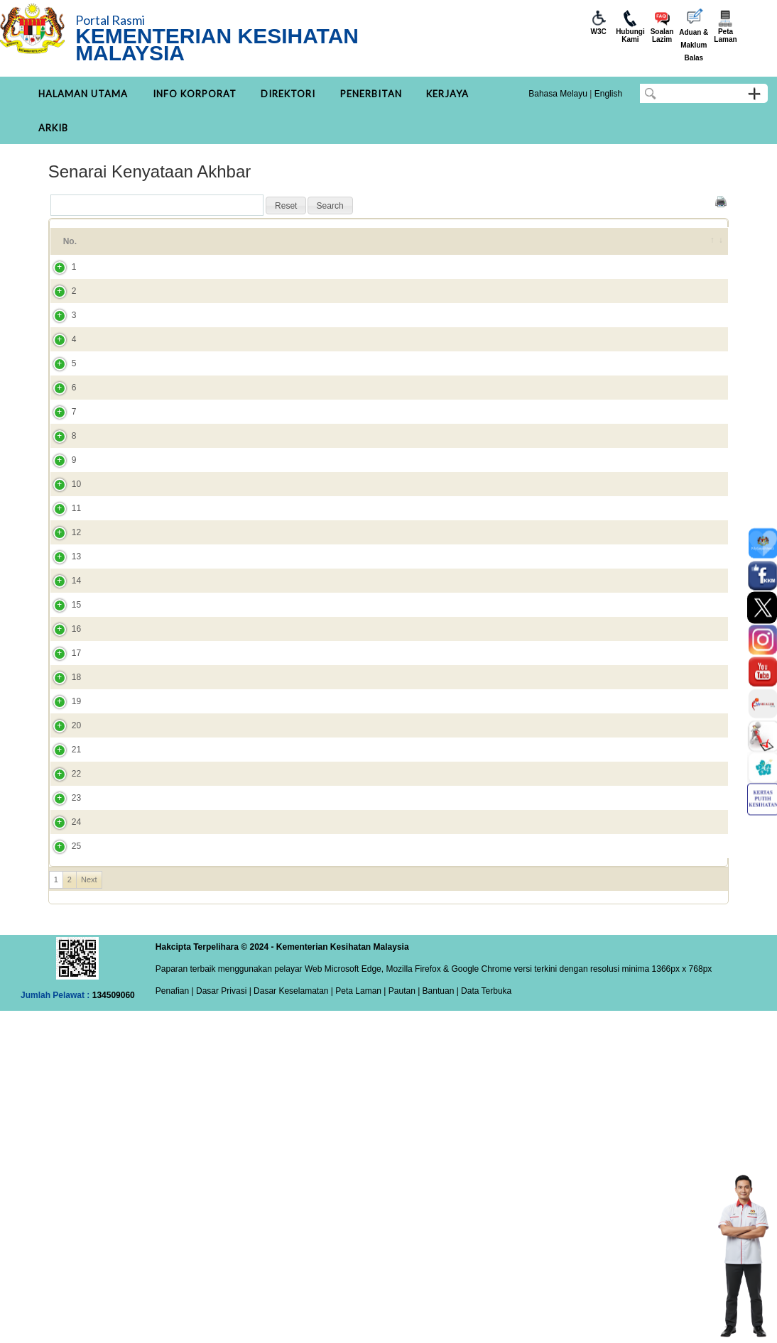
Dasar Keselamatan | (292, 1323)
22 (62, 1061)
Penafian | (175, 1323)
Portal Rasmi (110, 20)
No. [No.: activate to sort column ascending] (70, 248)
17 (62, 877)
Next (89, 1211)
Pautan (401, 1323)
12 (62, 692)
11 (62, 655)
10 (62, 618)
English (608, 94)
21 (62, 1024)
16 (62, 840)
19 (62, 950)
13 (62, 729)
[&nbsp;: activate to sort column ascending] (709, 248)
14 (62, 766)
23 (62, 1098)
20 (62, 987)
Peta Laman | (360, 1323)
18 (62, 914)
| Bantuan (435, 1323)
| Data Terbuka (482, 1323)
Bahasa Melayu (557, 94)
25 (62, 1172)
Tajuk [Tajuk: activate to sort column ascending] (123, 248)
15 (62, 803)
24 (62, 1135)
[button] (286, 206)
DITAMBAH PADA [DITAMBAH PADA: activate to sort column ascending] (634, 247)
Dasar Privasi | (222, 1323)
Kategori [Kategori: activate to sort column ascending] (490, 248)
